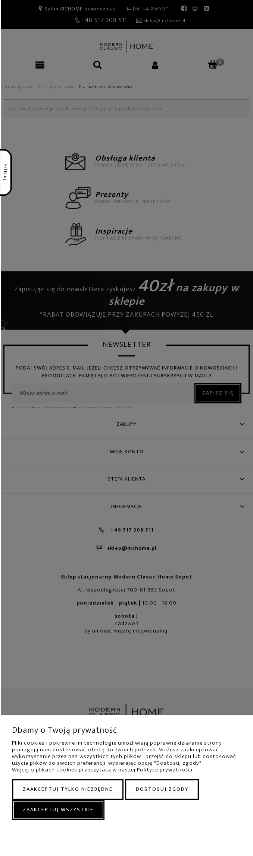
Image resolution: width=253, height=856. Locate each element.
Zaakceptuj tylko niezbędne (68, 789)
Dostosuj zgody (162, 789)
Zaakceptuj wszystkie (58, 809)
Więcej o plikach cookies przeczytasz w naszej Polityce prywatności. (103, 769)
